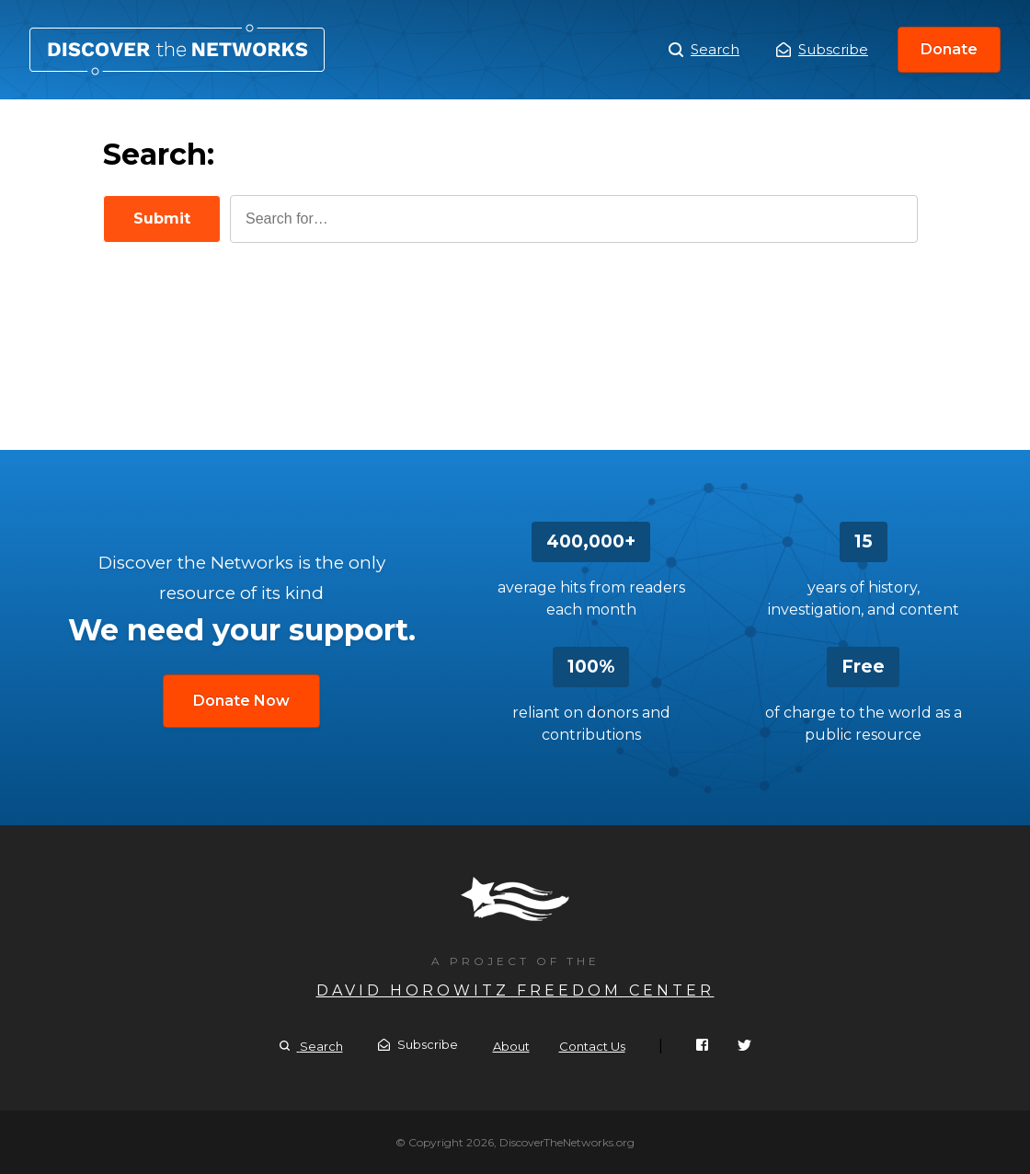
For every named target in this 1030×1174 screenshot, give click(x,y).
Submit (161, 218)
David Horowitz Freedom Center (515, 990)
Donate (949, 49)
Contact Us (592, 1046)
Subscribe (822, 49)
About (511, 1046)
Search (177, 49)
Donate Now (241, 700)
